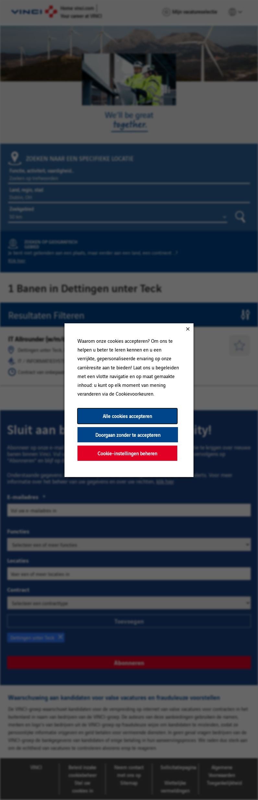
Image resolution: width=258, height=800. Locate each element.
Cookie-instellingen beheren (127, 452)
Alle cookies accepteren (127, 415)
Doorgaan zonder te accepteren (127, 434)
